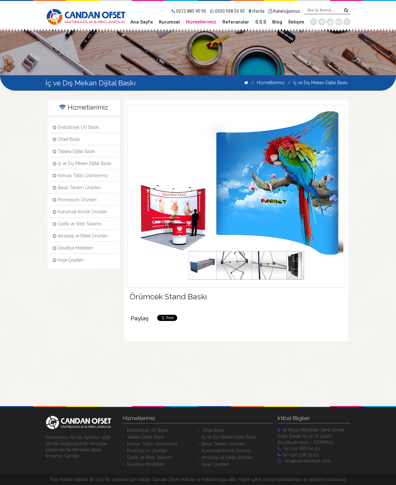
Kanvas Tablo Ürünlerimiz (80, 175)
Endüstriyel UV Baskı (76, 127)
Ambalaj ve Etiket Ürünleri (80, 235)
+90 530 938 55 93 (298, 454)
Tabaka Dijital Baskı (74, 151)
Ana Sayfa (141, 22)
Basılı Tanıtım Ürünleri (77, 187)
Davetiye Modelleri (73, 247)
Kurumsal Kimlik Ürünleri (80, 211)
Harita (257, 11)
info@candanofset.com (304, 460)
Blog (277, 22)
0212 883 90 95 (189, 11)
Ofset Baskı (66, 139)
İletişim (296, 22)
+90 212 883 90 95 (299, 448)
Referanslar (235, 22)
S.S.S (260, 22)
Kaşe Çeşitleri (68, 260)
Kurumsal (169, 22)
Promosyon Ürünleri (75, 199)
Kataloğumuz (284, 11)
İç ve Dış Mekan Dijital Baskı (320, 82)
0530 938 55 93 (227, 11)
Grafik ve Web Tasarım (77, 223)
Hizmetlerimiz (201, 22)
